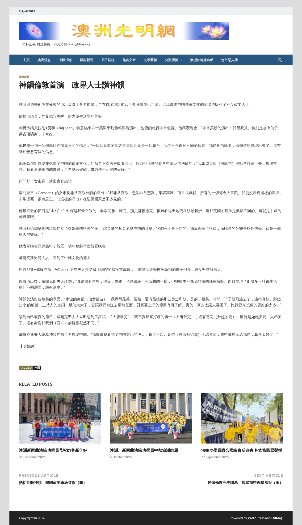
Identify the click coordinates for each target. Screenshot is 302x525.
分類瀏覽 (171, 60)
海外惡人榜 (229, 60)
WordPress (256, 518)
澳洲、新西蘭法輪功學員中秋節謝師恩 (144, 450)
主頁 (26, 60)
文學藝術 (150, 60)
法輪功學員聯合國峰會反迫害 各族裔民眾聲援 (241, 450)
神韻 (37, 367)
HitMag (276, 518)
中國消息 (65, 60)
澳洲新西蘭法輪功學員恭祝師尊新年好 (53, 450)
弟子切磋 (107, 60)
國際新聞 (86, 60)
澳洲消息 (44, 60)
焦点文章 (129, 60)
